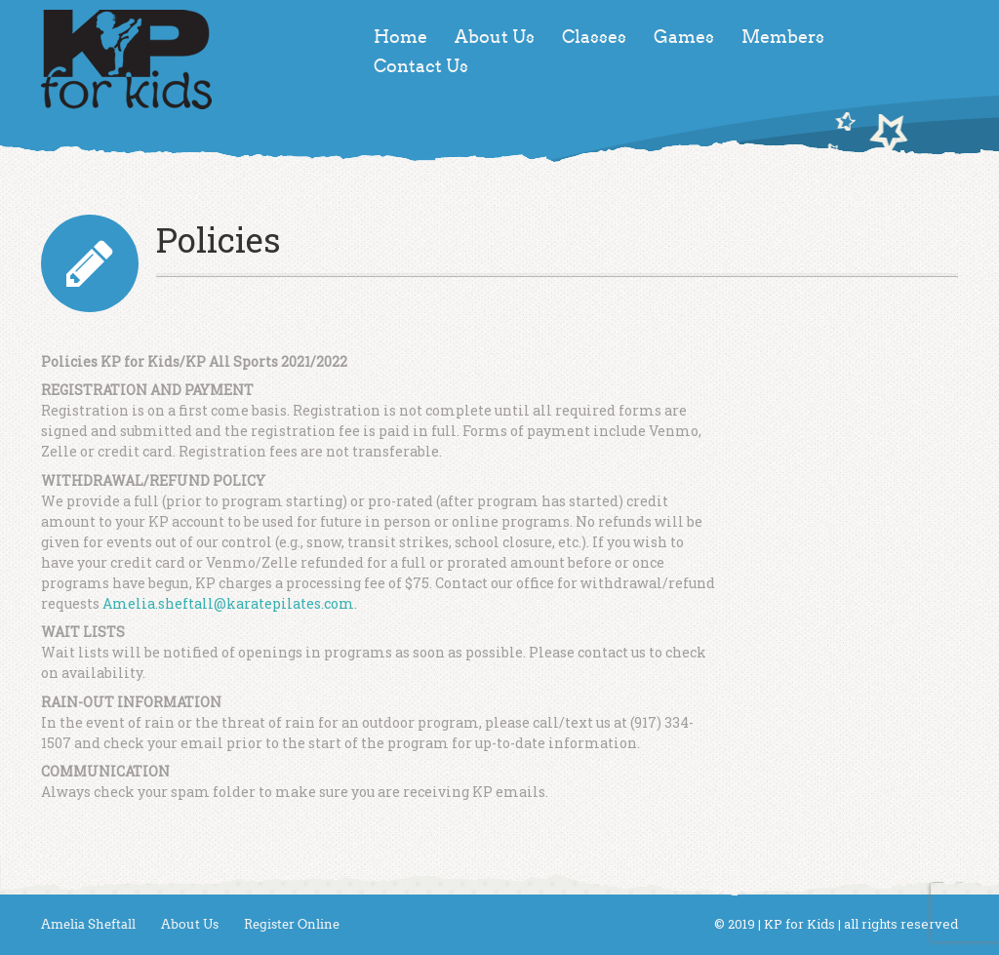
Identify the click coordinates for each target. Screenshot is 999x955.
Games (684, 37)
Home (400, 37)
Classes (594, 37)
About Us (495, 37)
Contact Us (421, 66)
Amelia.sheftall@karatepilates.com (228, 603)
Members (782, 37)
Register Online (292, 924)
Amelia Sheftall (88, 924)
